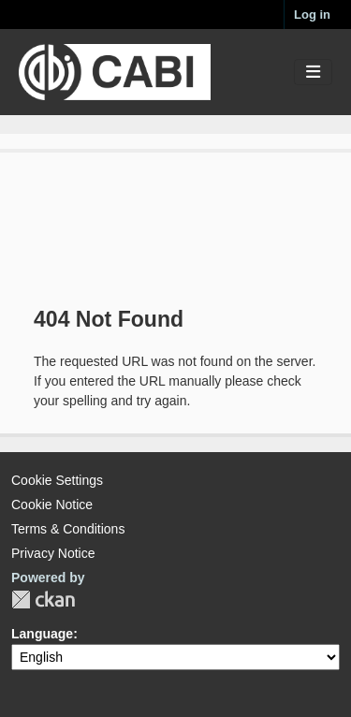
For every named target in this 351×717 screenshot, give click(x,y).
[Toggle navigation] (313, 72)
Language (42, 633)
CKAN (43, 599)
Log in (312, 14)
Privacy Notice (53, 553)
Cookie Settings (57, 480)
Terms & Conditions (67, 528)
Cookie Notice (52, 504)
